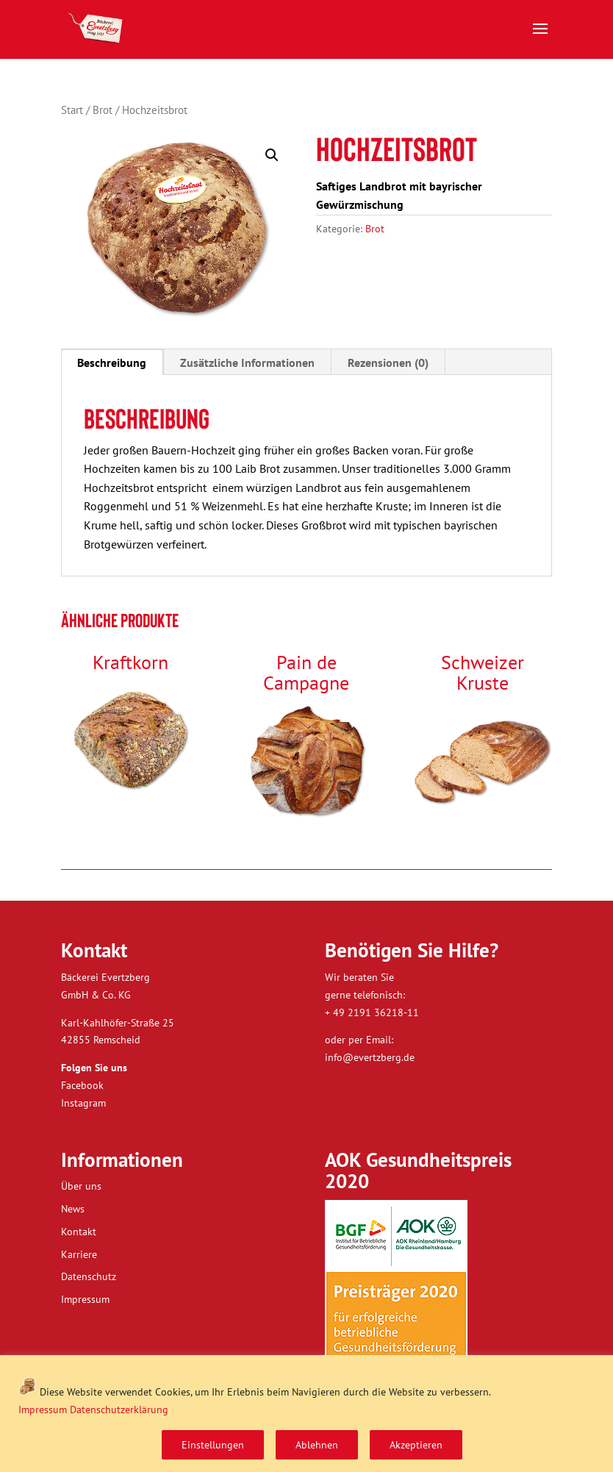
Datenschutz (88, 1276)
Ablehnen (316, 1444)
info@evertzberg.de (370, 1057)
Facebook (82, 1085)
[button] (272, 155)
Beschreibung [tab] (111, 362)
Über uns (81, 1186)
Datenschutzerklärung (119, 1409)
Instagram (83, 1103)
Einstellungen (213, 1444)
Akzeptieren (416, 1444)
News (73, 1208)
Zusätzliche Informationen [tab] (247, 362)
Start (72, 110)
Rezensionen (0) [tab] (388, 362)
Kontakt (78, 1231)
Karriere (79, 1254)
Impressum (42, 1409)
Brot (102, 110)
